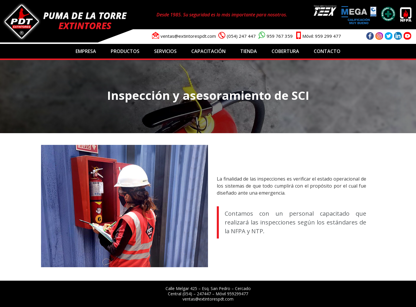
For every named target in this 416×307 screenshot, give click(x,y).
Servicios (165, 51)
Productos (125, 51)
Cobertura (285, 51)
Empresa (86, 51)
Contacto (327, 51)
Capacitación (208, 51)
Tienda (248, 51)
